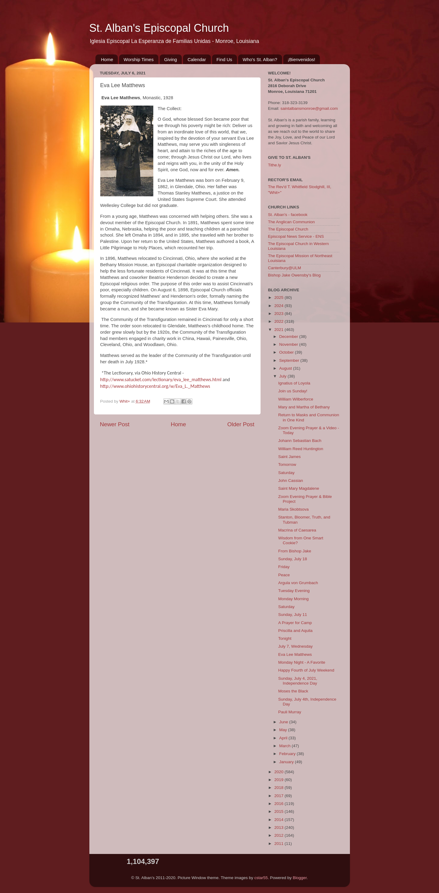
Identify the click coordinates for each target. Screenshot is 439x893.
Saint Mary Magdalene (298, 488)
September (290, 360)
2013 (279, 827)
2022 (279, 321)
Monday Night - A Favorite (301, 662)
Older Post (240, 424)
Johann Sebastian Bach (299, 440)
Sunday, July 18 (292, 559)
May (283, 730)
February (288, 753)
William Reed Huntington (300, 449)
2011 (279, 843)
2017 (279, 795)
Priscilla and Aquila (295, 630)
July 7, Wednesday (295, 646)
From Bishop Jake (294, 551)
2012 (279, 835)
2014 (279, 819)
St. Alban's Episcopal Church (159, 28)
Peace (284, 575)
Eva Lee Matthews (295, 654)
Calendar (197, 59)
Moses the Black (293, 691)
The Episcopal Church (288, 229)
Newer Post (115, 424)
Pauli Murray (289, 712)
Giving (170, 59)
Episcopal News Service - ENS (296, 236)
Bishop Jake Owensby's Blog (294, 275)
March (285, 746)
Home (107, 59)
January (287, 762)
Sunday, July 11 (292, 614)
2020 (279, 772)
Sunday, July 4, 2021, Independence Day (297, 680)
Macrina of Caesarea (297, 530)
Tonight (284, 638)
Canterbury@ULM (284, 268)
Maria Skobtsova (293, 509)
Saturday (286, 472)
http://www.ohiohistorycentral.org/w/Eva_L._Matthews (155, 386)
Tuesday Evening (294, 590)
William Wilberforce (295, 399)
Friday (284, 566)
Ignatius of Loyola (294, 383)
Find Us (224, 59)
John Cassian (290, 480)
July (283, 376)
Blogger (300, 877)
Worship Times (139, 59)
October (287, 352)
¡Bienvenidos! (301, 59)
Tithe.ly (274, 165)
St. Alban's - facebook (288, 214)
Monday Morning (293, 599)
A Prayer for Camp (295, 622)
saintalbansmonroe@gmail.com (309, 108)
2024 (279, 305)
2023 (279, 313)
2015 (279, 811)
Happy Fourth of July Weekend (306, 670)
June (284, 722)
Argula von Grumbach (298, 583)
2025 (279, 297)
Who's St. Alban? (260, 59)
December (289, 336)
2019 (279, 779)
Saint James (289, 456)
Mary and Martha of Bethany (304, 407)
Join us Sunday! (292, 391)
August (286, 368)
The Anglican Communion (291, 222)
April (284, 738)
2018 (279, 787)
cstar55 (261, 877)
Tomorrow (287, 464)
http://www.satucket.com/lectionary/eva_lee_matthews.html (160, 379)
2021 (279, 329)
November (289, 344)
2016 (279, 803)
